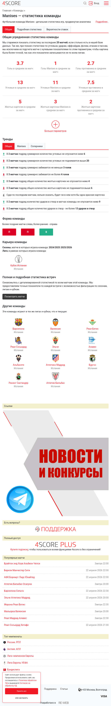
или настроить (21, 698)
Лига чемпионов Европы (18, 656)
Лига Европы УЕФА (15, 662)
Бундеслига (11, 669)
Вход (94, 3)
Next (104, 463)
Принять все (21, 691)
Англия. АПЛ (12, 649)
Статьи (64, 689)
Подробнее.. (102, 21)
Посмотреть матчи (15, 296)
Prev (6, 463)
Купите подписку (19, 549)
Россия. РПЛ (12, 642)
